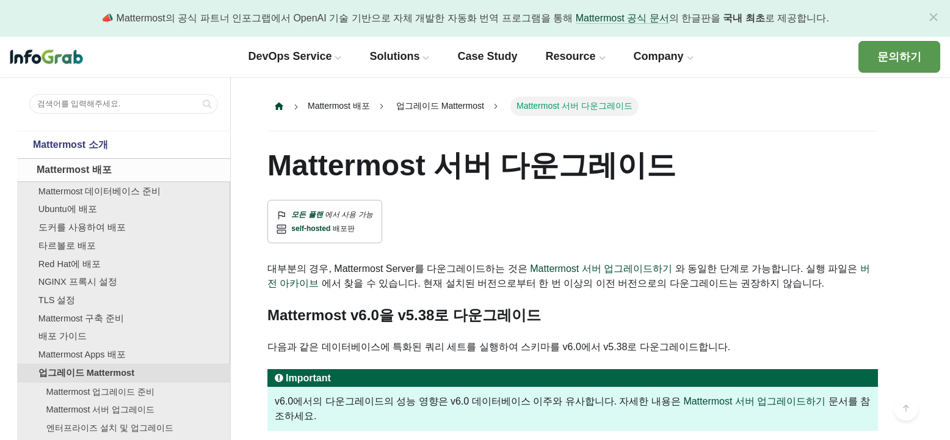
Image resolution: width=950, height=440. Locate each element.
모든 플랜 (306, 214)
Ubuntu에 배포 (67, 209)
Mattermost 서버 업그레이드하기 (754, 401)
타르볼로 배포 (67, 246)
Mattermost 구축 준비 (81, 318)
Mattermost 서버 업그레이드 (100, 409)
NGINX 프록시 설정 (77, 282)
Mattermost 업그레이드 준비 (100, 392)
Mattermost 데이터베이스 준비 (99, 191)
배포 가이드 (62, 336)
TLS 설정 (57, 300)
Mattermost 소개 (70, 144)
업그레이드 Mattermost (86, 373)
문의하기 (899, 57)
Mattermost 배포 (74, 169)
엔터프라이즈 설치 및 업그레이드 (109, 428)
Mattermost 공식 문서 (622, 18)
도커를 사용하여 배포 (82, 227)
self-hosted (310, 228)
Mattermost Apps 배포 (82, 354)
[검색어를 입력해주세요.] (123, 104)
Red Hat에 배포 (69, 264)
